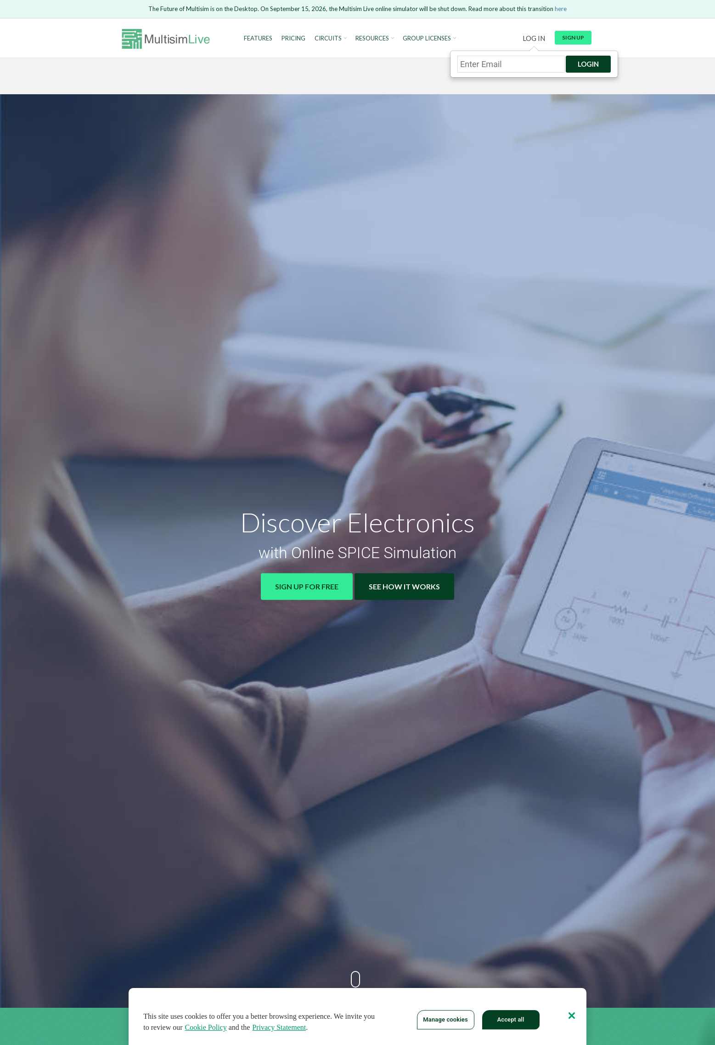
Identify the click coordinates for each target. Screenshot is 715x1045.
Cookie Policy (206, 1027)
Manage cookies (445, 1019)
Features (258, 38)
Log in (534, 38)
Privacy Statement (279, 1027)
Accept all (510, 1019)
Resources (372, 38)
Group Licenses (427, 38)
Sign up (573, 37)
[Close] (572, 1015)
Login (588, 64)
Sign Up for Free (306, 586)
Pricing (293, 38)
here (561, 8)
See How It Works (404, 586)
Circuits (328, 38)
